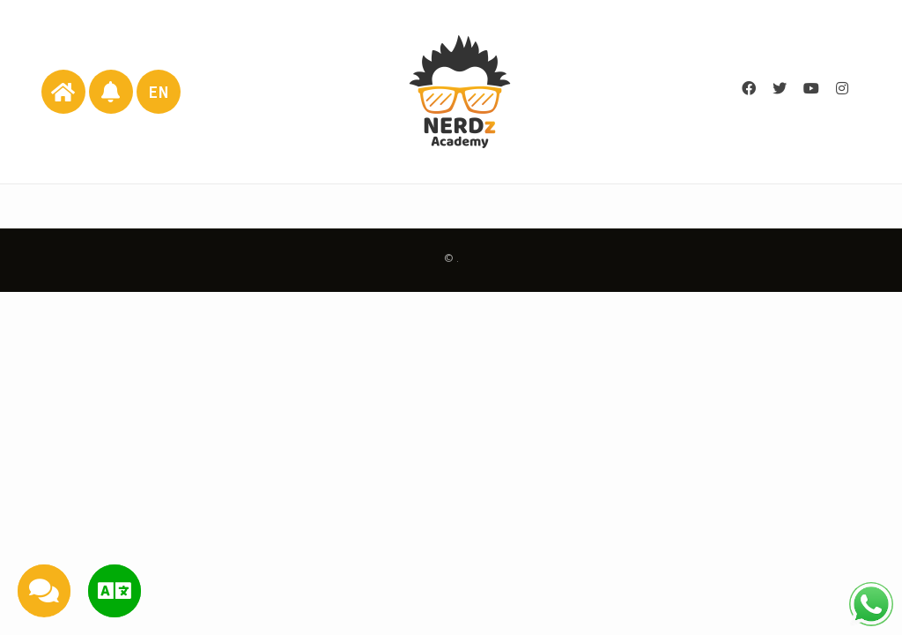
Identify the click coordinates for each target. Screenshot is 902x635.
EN (159, 92)
